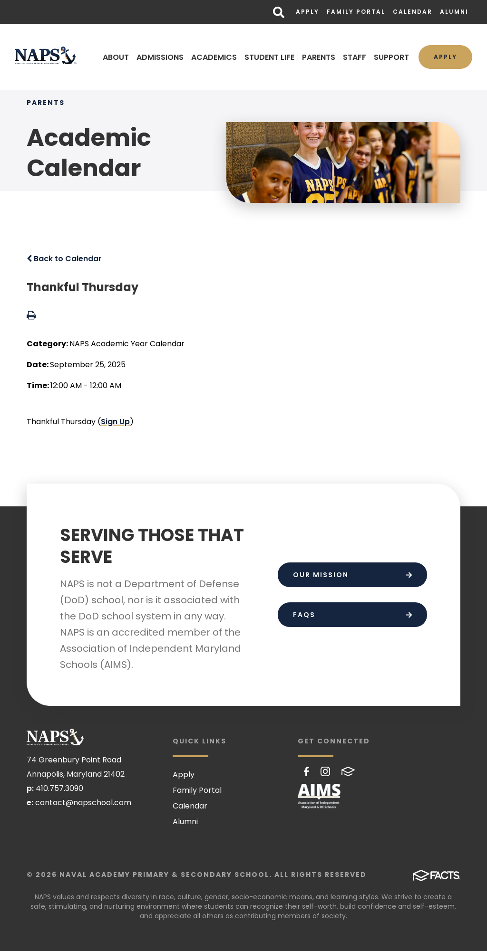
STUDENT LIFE (269, 57)
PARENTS (318, 57)
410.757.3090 (59, 788)
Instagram (325, 771)
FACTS (348, 771)
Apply (307, 12)
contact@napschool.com (83, 802)
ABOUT (116, 57)
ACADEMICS (214, 57)
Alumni (454, 12)
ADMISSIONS (160, 57)
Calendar (412, 12)
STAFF (354, 57)
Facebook (306, 771)
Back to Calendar (64, 258)
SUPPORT (391, 57)
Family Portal (356, 12)
